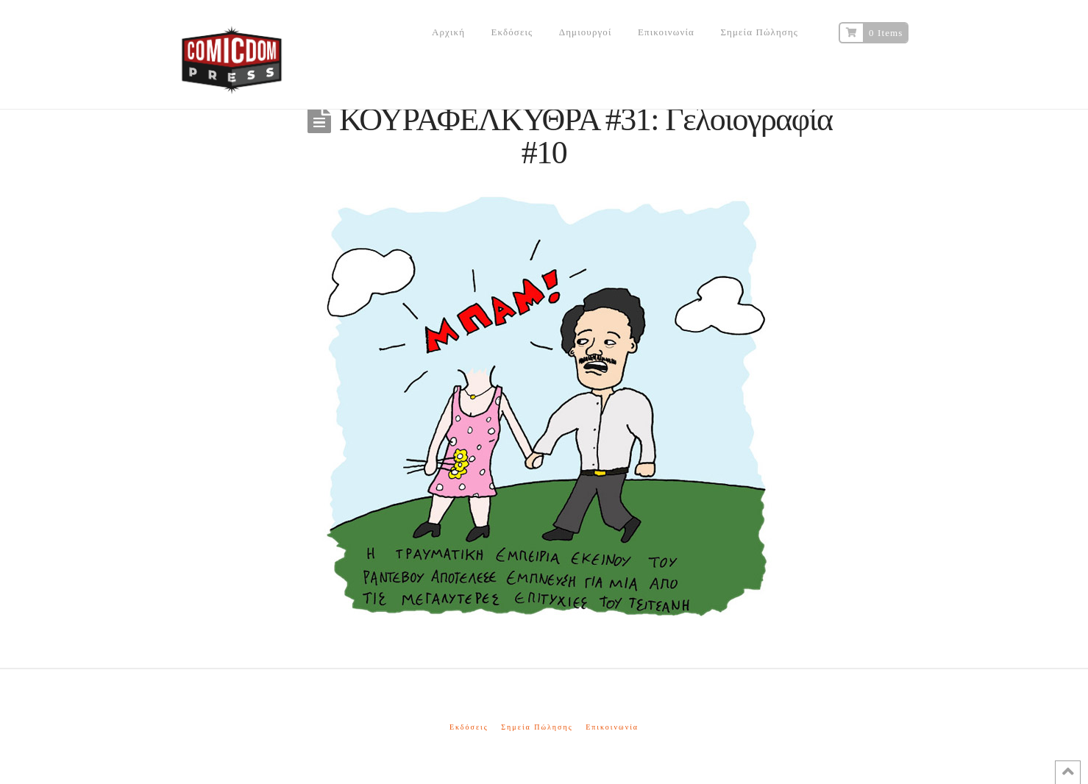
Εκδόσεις (468, 727)
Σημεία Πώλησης (536, 727)
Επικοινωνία (612, 727)
